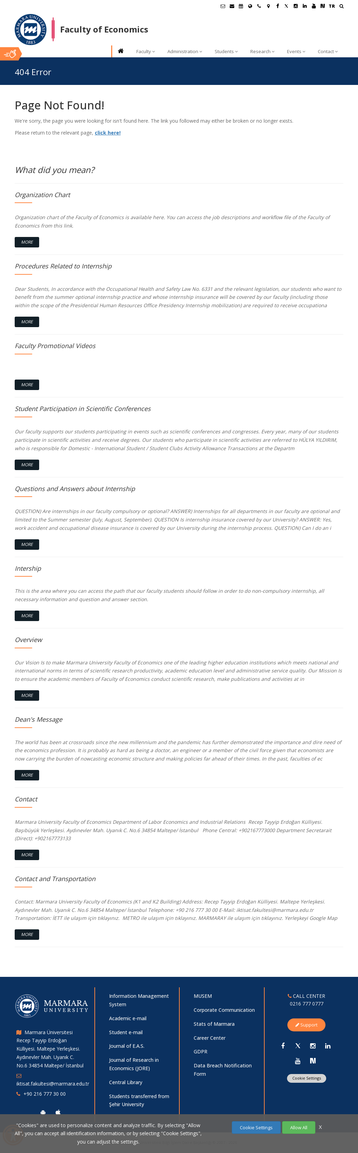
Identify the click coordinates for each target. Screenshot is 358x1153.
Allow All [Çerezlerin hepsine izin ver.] (298, 1127)
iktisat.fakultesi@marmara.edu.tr (52, 1083)
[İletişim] (259, 6)
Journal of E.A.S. (126, 1046)
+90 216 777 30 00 (44, 1093)
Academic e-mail (127, 1018)
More (27, 242)
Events (296, 51)
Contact (328, 51)
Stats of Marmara (214, 1024)
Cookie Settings (306, 1078)
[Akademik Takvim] (240, 6)
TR (332, 6)
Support (306, 1025)
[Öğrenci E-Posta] (222, 6)
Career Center (209, 1038)
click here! (108, 132)
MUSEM (203, 996)
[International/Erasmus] (249, 6)
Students (226, 51)
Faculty (145, 51)
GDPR (200, 1051)
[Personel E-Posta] (231, 6)
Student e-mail (126, 1032)
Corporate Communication (224, 1010)
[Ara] (341, 7)
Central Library (125, 1082)
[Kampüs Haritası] (268, 6)
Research (262, 51)
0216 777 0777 (306, 1003)
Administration (184, 51)
